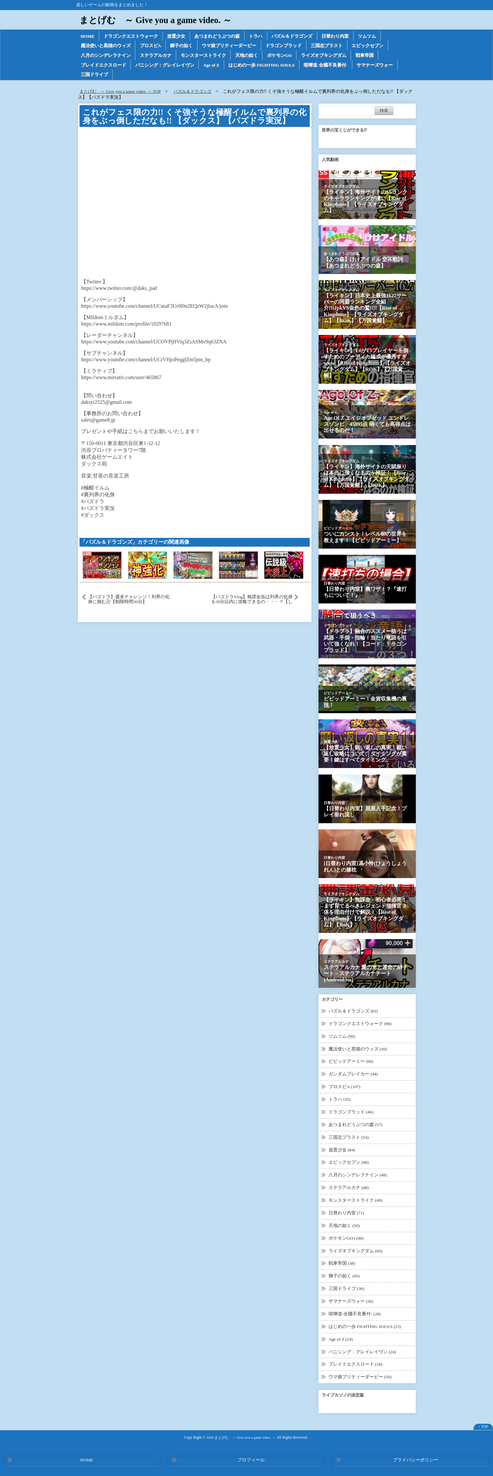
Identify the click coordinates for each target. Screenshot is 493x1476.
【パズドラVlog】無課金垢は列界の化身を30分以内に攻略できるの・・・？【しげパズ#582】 (252, 601)
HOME (88, 36)
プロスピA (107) (345, 1087)
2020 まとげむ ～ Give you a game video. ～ (241, 1435)
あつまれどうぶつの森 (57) (356, 1125)
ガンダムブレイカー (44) (353, 1075)
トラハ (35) (340, 1100)
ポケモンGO (281, 56)
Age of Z (212, 66)
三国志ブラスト (328, 46)
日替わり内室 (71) (347, 1212)
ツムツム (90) (342, 1038)
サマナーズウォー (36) (351, 1300)
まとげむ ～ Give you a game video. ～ (158, 20)
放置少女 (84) (342, 1150)
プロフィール (251, 1458)
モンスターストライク (204, 56)
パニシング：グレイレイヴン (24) (362, 1350)
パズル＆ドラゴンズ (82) (353, 1013)
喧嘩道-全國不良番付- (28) (355, 1312)
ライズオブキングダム (325, 56)
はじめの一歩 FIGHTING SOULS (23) (366, 1325)
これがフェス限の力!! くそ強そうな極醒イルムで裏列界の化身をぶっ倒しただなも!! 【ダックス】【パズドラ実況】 (195, 118)
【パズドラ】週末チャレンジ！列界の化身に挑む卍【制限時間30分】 (129, 601)
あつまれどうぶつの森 (218, 36)
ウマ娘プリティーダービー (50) (360, 1375)
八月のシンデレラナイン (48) (358, 1175)
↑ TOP (483, 1425)
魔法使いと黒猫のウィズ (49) (358, 1050)
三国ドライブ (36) (347, 1287)
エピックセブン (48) (349, 1162)
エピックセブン (370, 46)
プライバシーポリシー (415, 1458)
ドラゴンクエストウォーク (131, 36)
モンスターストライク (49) (356, 1200)
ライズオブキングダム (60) (356, 1250)
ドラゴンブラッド (285, 46)
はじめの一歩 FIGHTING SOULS (263, 66)
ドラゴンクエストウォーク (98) (360, 1025)
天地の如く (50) (344, 1225)
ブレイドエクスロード (103, 66)
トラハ (257, 36)
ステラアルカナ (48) (349, 1187)
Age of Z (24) (341, 1337)
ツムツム (370, 36)
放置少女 (177, 36)
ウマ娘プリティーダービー (230, 46)
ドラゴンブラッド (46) (351, 1112)
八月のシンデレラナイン (106, 56)
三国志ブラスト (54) (349, 1137)
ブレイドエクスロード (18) (356, 1362)
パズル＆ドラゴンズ (294, 36)
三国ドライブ (94, 76)
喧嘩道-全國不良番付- (329, 66)
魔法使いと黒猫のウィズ (106, 46)
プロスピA (151, 46)
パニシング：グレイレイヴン (165, 66)
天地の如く (247, 56)
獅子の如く (182, 46)
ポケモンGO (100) (346, 1237)
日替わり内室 (337, 36)
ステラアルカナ (156, 56)
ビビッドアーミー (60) (351, 1062)
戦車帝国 (367, 56)
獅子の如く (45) (344, 1275)
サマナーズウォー (378, 66)
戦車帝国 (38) (342, 1262)
